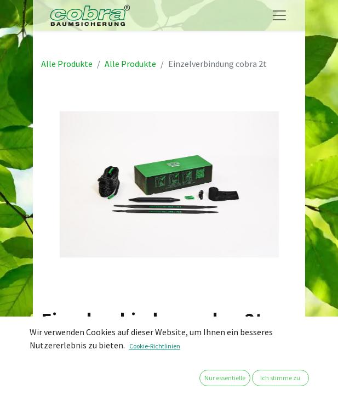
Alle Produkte (67, 63)
